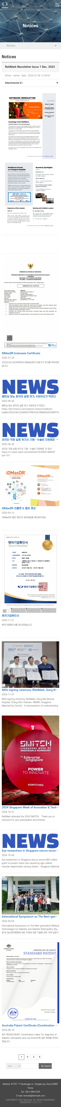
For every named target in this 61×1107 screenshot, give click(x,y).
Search (47, 1066)
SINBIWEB (36, 1102)
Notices (11, 45)
